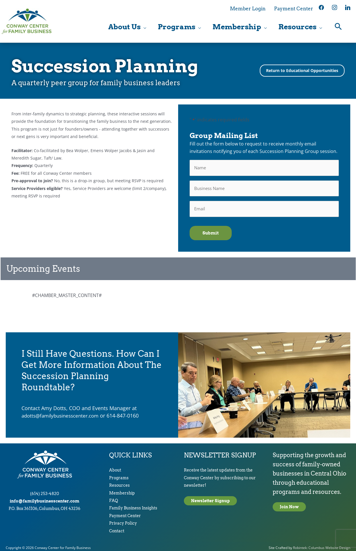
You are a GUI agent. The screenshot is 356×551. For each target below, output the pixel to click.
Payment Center (125, 512)
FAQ (113, 497)
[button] (338, 27)
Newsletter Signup (210, 498)
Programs (119, 474)
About (115, 467)
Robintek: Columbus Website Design (321, 544)
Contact (116, 527)
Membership (122, 490)
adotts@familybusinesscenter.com (63, 412)
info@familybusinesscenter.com (44, 498)
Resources (119, 482)
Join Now (289, 504)
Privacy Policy (123, 520)
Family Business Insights (133, 505)
